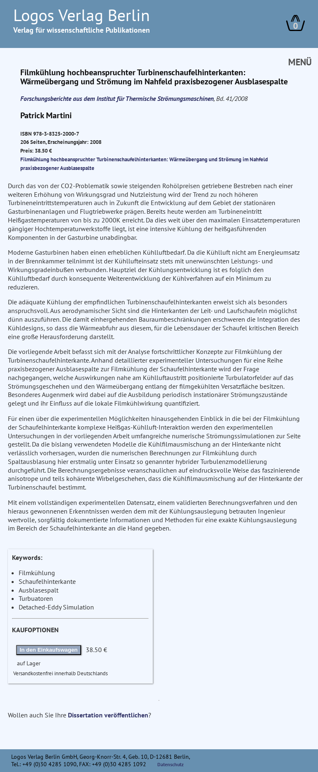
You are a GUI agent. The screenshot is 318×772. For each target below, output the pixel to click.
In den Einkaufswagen (49, 650)
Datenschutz (170, 764)
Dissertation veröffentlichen (108, 715)
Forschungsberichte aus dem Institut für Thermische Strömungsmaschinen (117, 98)
